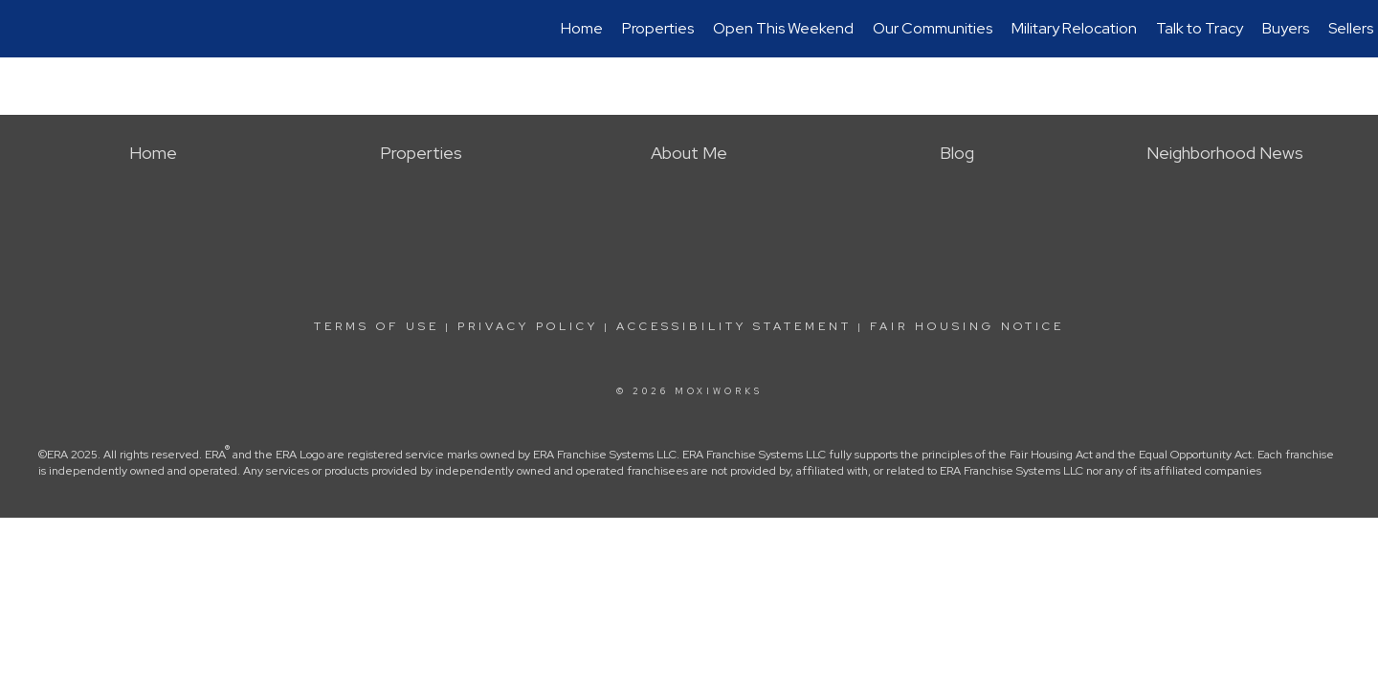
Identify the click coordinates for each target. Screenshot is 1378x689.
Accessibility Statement (734, 326)
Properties (658, 28)
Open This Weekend (783, 28)
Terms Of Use (376, 326)
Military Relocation (1074, 28)
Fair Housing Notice (967, 326)
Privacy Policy (527, 326)
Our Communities (932, 28)
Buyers (1285, 28)
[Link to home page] (24, 28)
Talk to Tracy (1199, 28)
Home (582, 28)
